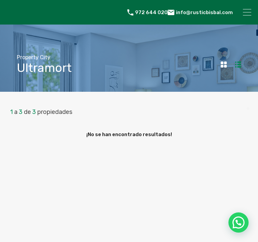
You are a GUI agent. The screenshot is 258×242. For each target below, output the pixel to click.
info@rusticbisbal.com (204, 12)
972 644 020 (151, 12)
